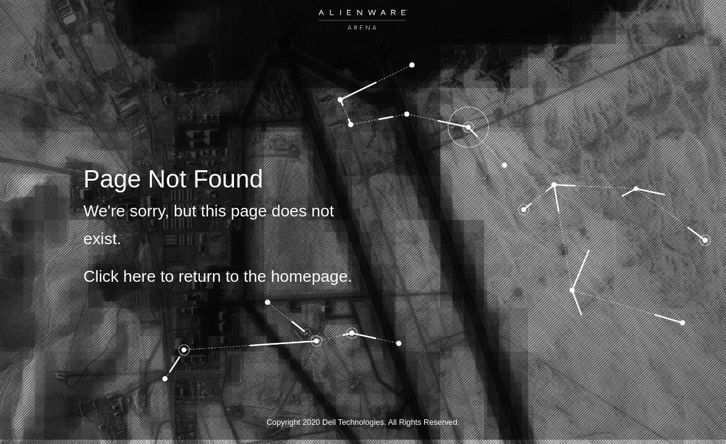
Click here (119, 276)
